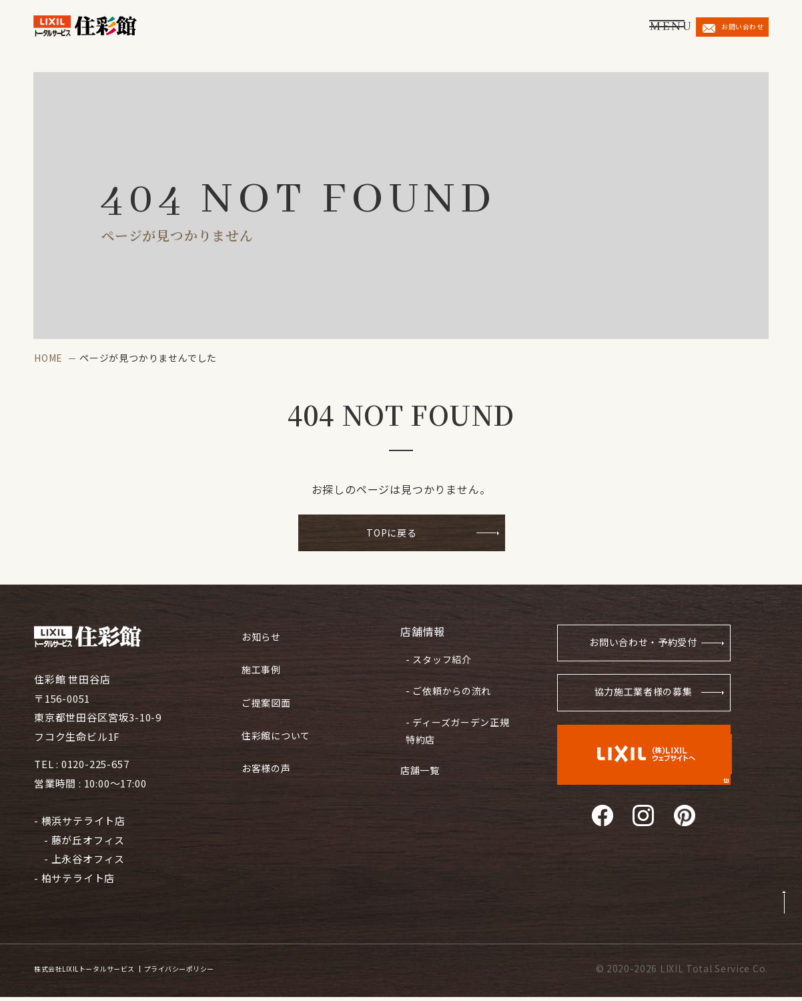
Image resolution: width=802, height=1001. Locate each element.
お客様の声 (268, 755)
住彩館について (279, 725)
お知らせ (263, 635)
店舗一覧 (421, 754)
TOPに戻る (391, 534)
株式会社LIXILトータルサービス (104, 972)
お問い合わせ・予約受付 (637, 648)
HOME (48, 357)
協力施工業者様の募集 (642, 701)
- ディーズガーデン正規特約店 (454, 720)
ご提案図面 (268, 695)
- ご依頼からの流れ (445, 685)
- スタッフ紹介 (435, 658)
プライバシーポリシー (238, 972)
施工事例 (263, 665)
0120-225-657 (95, 768)
